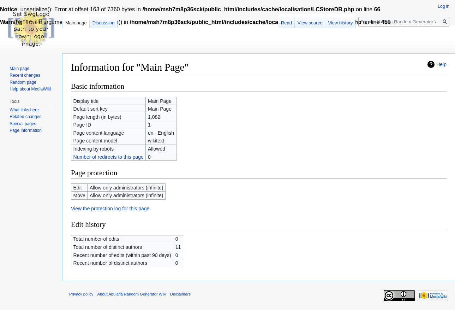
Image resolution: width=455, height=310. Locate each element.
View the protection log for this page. (111, 208)
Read (286, 22)
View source (310, 22)
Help (441, 64)
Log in (443, 6)
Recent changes (25, 75)
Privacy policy (81, 294)
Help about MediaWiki (30, 89)
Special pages (23, 123)
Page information (26, 130)
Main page (76, 22)
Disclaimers (180, 294)
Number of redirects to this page (108, 157)
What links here (24, 109)
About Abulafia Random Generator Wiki (131, 294)
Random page (23, 82)
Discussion (103, 22)
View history (340, 22)
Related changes (25, 116)
